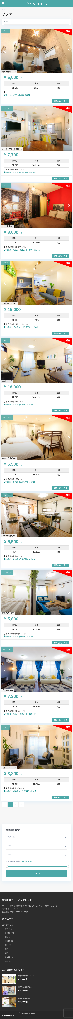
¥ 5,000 (13, 77)
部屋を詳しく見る (60, 101)
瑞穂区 (7, 957)
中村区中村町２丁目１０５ (27, 976)
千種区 (7, 941)
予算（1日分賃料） (13, 861)
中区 (6, 929)
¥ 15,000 (12, 309)
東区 (6, 949)
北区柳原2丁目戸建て (25, 998)
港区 (6, 953)
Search (36, 873)
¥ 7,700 (13, 154)
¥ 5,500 (13, 464)
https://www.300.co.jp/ (19, 912)
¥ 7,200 (13, 696)
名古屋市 (5, 925)
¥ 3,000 (13, 232)
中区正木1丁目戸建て (25, 987)
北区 (6, 937)
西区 (6, 961)
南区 (6, 945)
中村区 (7, 933)
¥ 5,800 (13, 618)
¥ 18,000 (12, 386)
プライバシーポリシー (26, 1013)
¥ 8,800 (13, 773)
